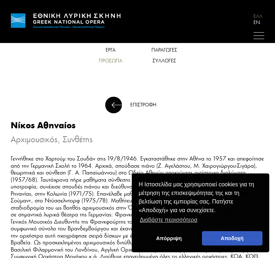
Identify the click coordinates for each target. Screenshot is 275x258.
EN (257, 22)
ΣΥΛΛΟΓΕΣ (164, 61)
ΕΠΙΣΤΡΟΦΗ (143, 105)
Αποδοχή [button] (232, 238)
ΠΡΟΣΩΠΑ (110, 61)
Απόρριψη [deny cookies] (169, 238)
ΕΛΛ (258, 16)
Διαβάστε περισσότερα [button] (168, 220)
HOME (66, 20)
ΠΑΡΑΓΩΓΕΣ (164, 50)
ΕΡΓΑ (111, 50)
